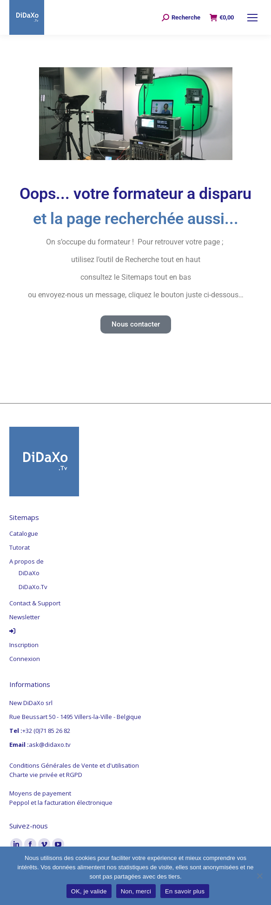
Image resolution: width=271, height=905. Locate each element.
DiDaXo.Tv (33, 587)
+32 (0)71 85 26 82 (46, 730)
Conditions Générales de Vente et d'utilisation (74, 765)
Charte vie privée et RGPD (45, 774)
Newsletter (24, 617)
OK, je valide (89, 891)
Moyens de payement (40, 793)
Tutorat (19, 547)
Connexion (24, 659)
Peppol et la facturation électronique (60, 802)
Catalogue (23, 533)
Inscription (24, 645)
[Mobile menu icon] (252, 17)
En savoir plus (185, 891)
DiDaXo (29, 573)
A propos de (26, 561)
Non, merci (136, 891)
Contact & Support (34, 603)
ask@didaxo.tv (50, 744)
